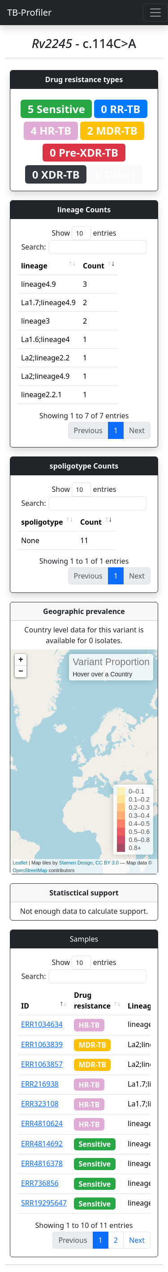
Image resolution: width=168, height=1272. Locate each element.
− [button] (20, 671)
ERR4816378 (42, 1163)
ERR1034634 (42, 1024)
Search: (84, 247)
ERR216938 (40, 1084)
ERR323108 (40, 1104)
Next (137, 1240)
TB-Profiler (29, 12)
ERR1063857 (42, 1064)
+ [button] (20, 659)
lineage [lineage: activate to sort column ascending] (34, 266)
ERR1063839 (42, 1044)
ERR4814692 (42, 1144)
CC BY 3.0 (107, 862)
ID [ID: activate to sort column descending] (25, 1006)
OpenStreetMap (30, 870)
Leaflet (20, 862)
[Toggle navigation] (155, 13)
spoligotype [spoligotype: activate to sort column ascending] (42, 522)
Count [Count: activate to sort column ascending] (93, 266)
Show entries (84, 233)
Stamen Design (76, 862)
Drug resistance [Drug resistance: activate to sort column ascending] (92, 1000)
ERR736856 (40, 1183)
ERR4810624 (42, 1123)
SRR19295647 (44, 1203)
